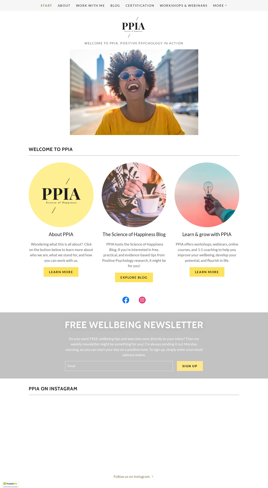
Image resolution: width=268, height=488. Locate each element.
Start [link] (46, 5)
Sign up (189, 366)
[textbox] (119, 366)
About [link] (64, 5)
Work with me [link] (90, 5)
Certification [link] (140, 5)
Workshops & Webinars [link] (183, 5)
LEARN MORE (61, 272)
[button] (220, 5)
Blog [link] (115, 5)
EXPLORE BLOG (134, 277)
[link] (134, 27)
